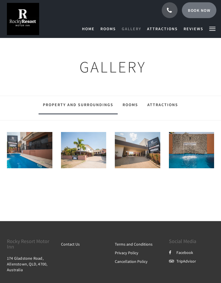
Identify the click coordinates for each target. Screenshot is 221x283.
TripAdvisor (182, 261)
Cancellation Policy (131, 261)
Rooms (130, 104)
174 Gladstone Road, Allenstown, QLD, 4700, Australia (27, 264)
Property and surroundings (78, 104)
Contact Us (70, 244)
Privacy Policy (126, 252)
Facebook (181, 252)
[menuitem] (90, 29)
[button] (212, 28)
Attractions (162, 104)
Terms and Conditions (134, 244)
